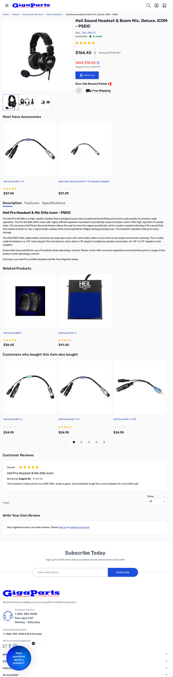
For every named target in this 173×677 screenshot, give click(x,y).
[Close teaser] (33, 643)
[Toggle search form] (148, 5)
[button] (18, 658)
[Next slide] (104, 442)
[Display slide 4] (96, 442)
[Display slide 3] (89, 442)
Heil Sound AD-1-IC (13, 181)
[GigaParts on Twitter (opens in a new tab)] (5, 646)
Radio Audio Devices (33, 14)
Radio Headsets (54, 14)
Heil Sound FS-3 (67, 333)
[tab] (12, 204)
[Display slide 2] (81, 442)
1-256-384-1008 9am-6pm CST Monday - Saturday (27, 618)
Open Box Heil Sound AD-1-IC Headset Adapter (83, 181)
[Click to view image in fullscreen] (37, 55)
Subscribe (122, 572)
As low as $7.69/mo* (110, 52)
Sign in (62, 527)
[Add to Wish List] (78, 90)
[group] (85, 43)
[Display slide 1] (74, 442)
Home (6, 14)
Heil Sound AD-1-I (13, 419)
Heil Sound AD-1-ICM (124, 419)
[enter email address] (70, 572)
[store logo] (31, 5)
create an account (79, 527)
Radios (16, 14)
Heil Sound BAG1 (12, 333)
